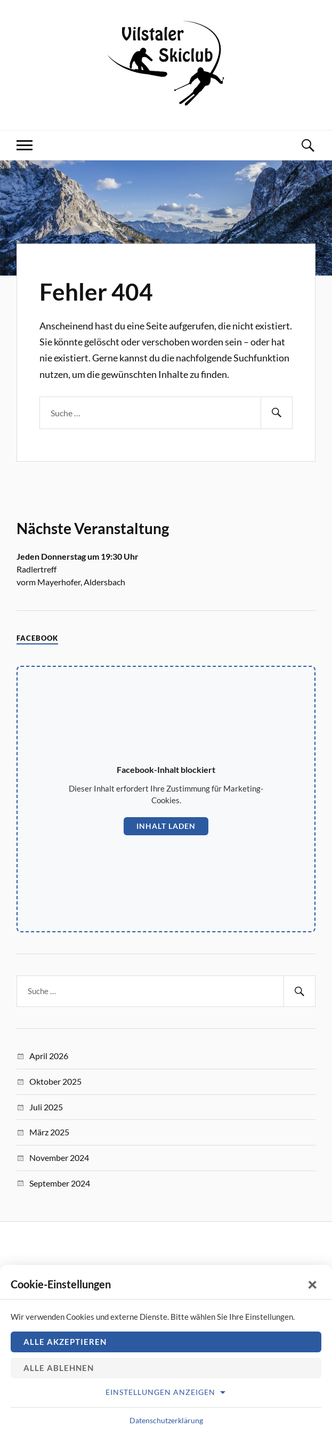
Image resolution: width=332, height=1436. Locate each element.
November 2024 (59, 1157)
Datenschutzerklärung (166, 1420)
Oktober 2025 (55, 1081)
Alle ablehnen (58, 1368)
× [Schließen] (312, 1284)
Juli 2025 (46, 1107)
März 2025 (49, 1132)
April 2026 (48, 1056)
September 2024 (59, 1183)
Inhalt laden (166, 825)
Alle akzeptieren (65, 1341)
